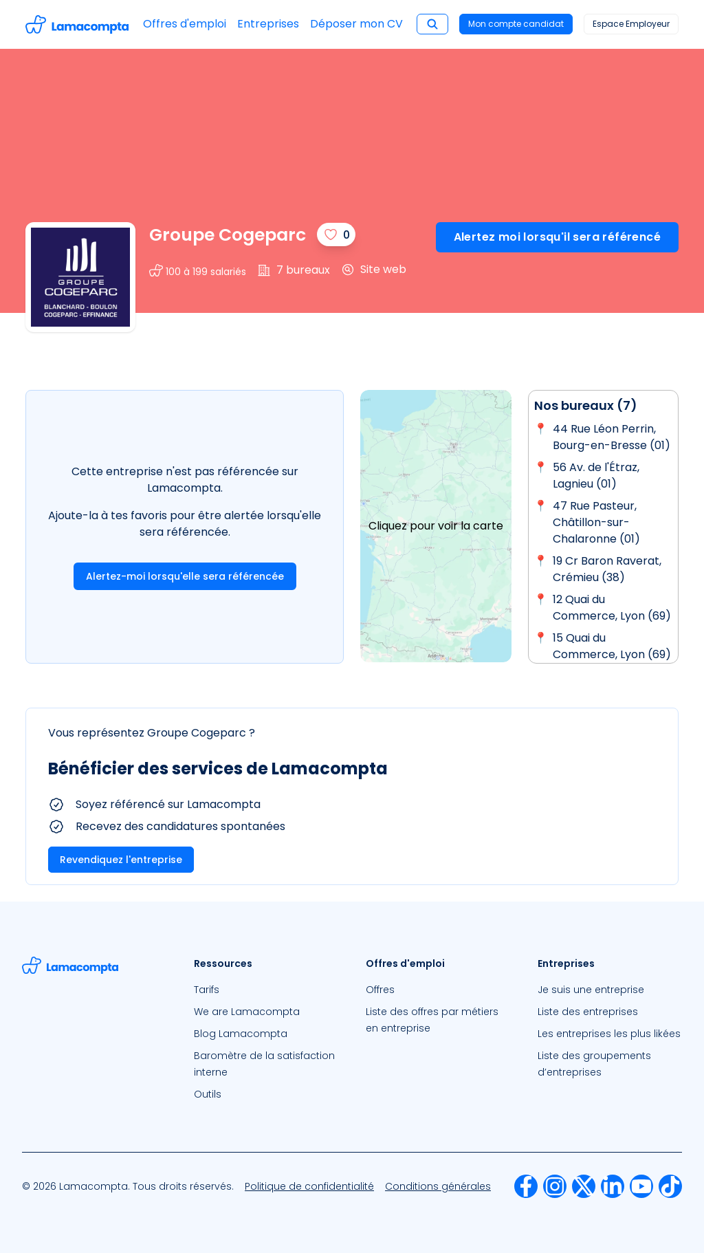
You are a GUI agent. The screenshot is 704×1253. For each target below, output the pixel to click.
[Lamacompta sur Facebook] (526, 1186)
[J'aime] (336, 234)
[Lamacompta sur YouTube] (641, 1186)
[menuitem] (266, 989)
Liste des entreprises (588, 1011)
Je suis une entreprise (591, 989)
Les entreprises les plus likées (609, 1033)
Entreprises (268, 24)
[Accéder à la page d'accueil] (77, 24)
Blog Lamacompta (240, 1033)
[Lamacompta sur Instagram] (554, 1186)
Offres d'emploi (184, 24)
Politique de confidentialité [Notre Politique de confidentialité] (309, 1186)
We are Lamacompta (247, 1011)
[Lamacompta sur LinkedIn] (612, 1186)
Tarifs (206, 989)
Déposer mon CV (356, 24)
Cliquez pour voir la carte (435, 526)
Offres (380, 989)
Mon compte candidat (516, 24)
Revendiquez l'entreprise (121, 860)
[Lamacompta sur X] (583, 1186)
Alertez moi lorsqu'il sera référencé (557, 237)
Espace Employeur (631, 24)
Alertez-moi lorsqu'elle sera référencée (185, 576)
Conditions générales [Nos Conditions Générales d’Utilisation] (438, 1186)
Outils (207, 1094)
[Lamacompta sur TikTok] (670, 1186)
